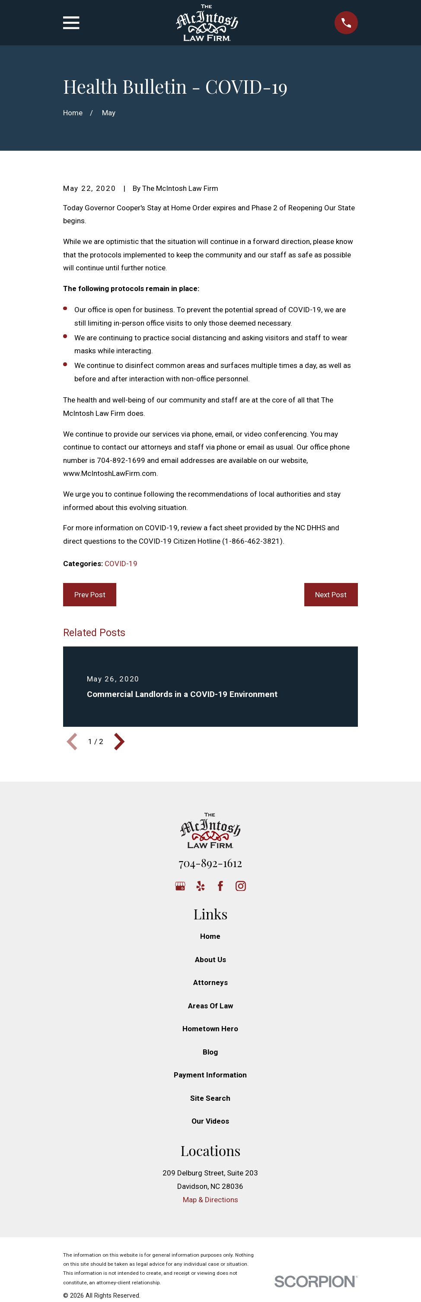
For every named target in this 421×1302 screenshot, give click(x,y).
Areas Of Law (210, 1005)
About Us (210, 959)
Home (210, 936)
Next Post (331, 594)
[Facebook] (220, 886)
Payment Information (210, 1075)
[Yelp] (200, 886)
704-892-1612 (210, 862)
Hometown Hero (210, 1028)
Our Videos (210, 1121)
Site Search (210, 1098)
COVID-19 (121, 563)
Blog (210, 1052)
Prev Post (89, 594)
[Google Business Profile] (180, 886)
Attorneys (210, 982)
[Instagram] (241, 886)
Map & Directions (210, 1199)
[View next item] (119, 741)
